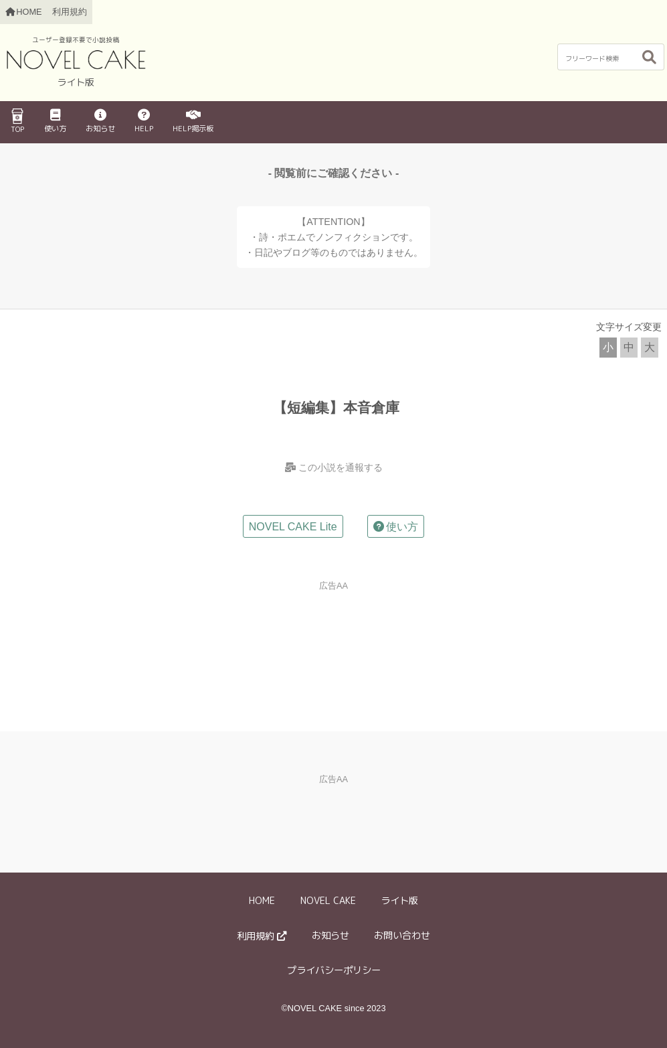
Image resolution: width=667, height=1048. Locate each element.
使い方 (55, 121)
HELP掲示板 (193, 121)
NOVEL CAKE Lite (293, 526)
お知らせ (100, 121)
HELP (143, 121)
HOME (262, 900)
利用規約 (69, 12)
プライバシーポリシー (334, 970)
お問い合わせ (402, 935)
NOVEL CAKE (328, 900)
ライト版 (399, 900)
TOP (17, 121)
